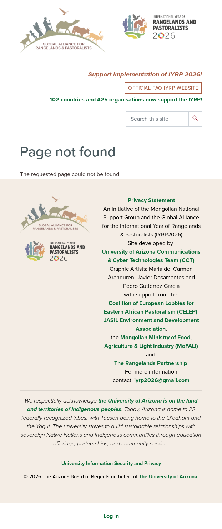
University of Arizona (129, 251)
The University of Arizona (168, 477)
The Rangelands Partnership (150, 363)
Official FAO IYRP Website (163, 88)
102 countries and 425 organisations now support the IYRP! (126, 99)
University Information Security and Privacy (111, 463)
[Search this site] (157, 119)
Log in (111, 516)
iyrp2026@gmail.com (162, 380)
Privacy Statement (151, 200)
